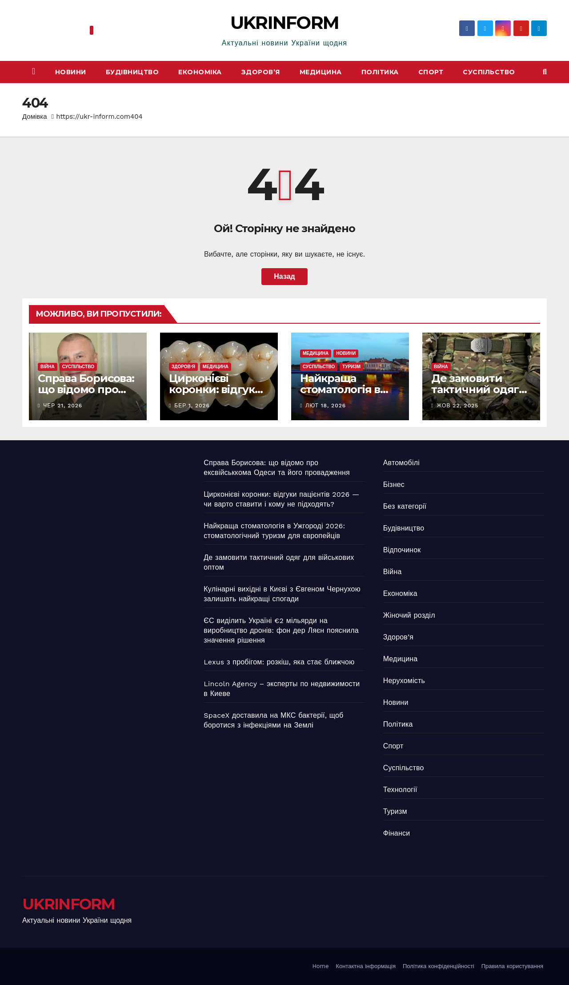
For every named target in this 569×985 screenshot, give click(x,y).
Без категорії (405, 506)
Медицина (321, 72)
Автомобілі (401, 462)
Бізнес (394, 484)
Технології (400, 789)
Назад (284, 276)
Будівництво (132, 72)
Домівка (34, 117)
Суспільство (489, 72)
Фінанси (396, 833)
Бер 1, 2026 (192, 405)
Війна (47, 366)
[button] (545, 72)
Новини (70, 72)
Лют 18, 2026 (325, 405)
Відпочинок (402, 550)
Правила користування (512, 966)
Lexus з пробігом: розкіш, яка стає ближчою (279, 662)
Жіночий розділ (409, 615)
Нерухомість (404, 680)
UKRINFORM (284, 22)
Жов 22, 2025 (457, 405)
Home (320, 966)
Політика (380, 72)
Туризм (351, 366)
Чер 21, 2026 (62, 405)
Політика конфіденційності (438, 966)
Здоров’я (260, 72)
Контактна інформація (366, 966)
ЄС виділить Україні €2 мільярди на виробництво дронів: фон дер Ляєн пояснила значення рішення (281, 630)
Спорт (431, 72)
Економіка (200, 72)
